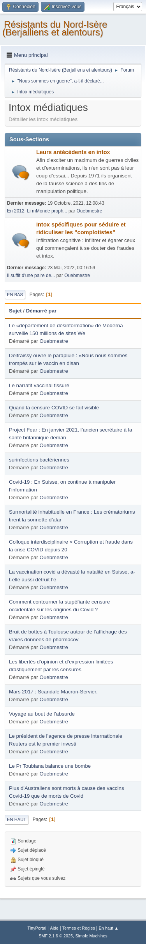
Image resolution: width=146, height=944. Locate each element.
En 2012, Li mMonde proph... (37, 211)
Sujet (15, 311)
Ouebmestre (89, 211)
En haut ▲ (109, 928)
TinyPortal (37, 928)
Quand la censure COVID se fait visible (54, 408)
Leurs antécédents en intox (73, 152)
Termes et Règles (78, 928)
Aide (54, 928)
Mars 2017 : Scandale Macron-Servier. (53, 692)
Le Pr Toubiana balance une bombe (50, 766)
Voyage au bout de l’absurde (42, 714)
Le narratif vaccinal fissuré (39, 385)
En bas (15, 294)
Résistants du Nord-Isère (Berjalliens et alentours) (54, 28)
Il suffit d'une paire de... (31, 275)
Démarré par (41, 311)
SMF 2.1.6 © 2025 (56, 935)
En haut (16, 819)
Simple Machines (91, 935)
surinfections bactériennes (39, 460)
